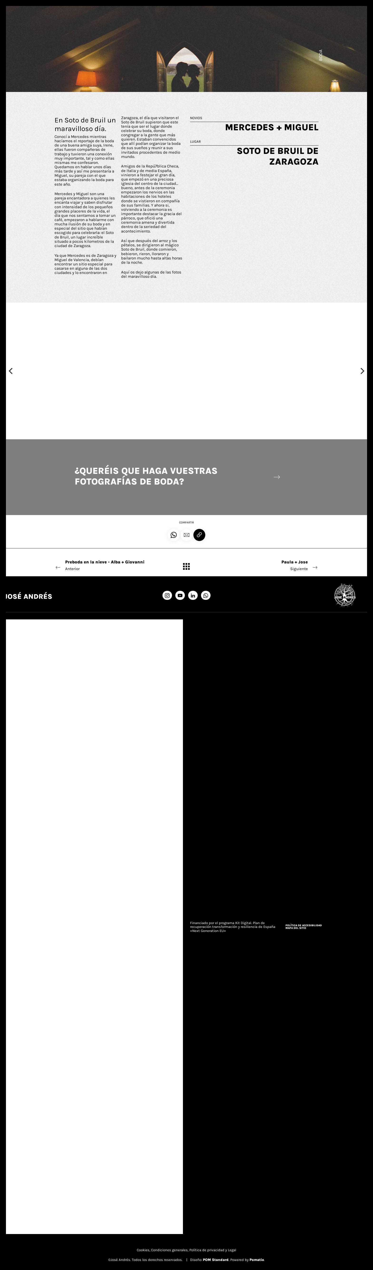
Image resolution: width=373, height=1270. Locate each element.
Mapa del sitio (295, 928)
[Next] (362, 371)
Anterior (104, 564)
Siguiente (268, 564)
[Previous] (11, 371)
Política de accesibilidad (303, 925)
